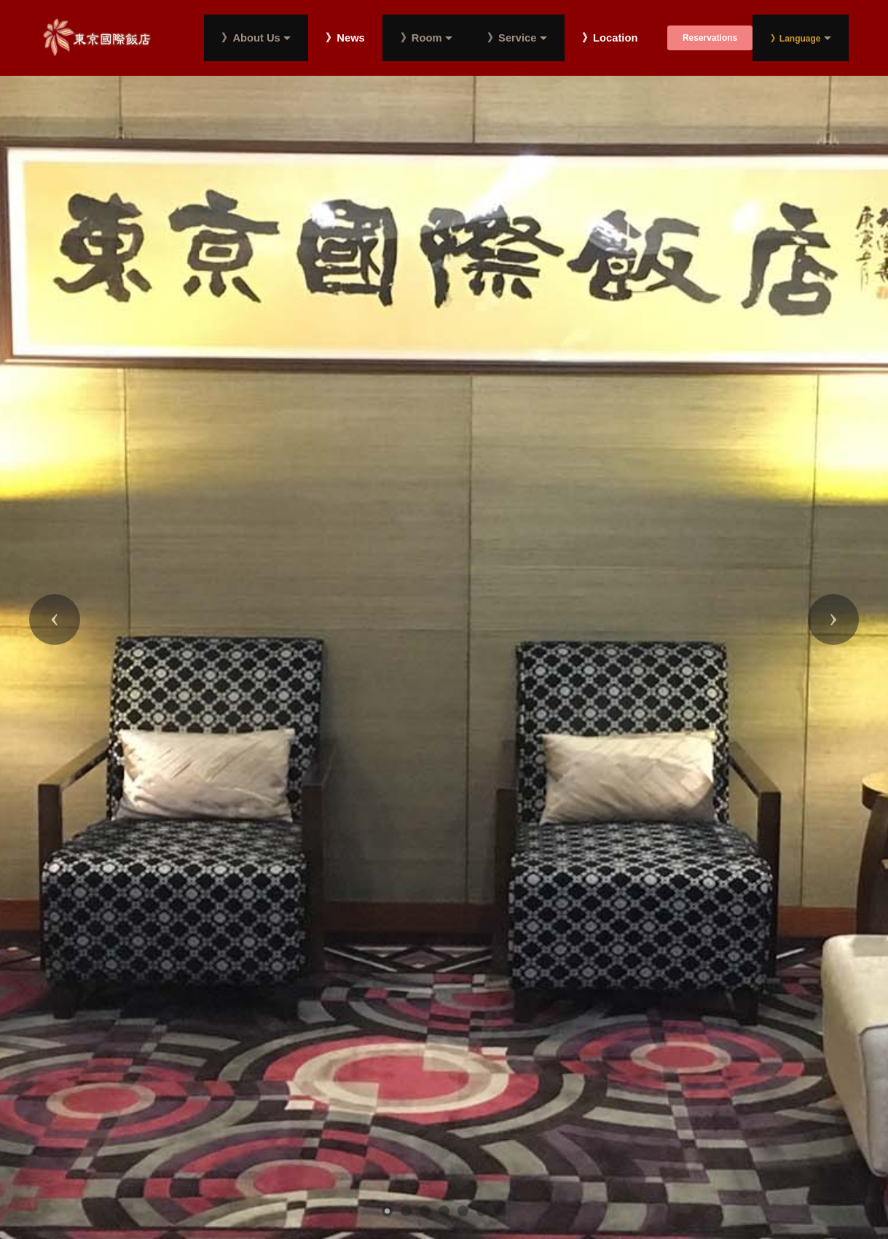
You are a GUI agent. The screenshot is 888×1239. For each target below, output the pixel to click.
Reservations (710, 38)
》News (345, 38)
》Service (511, 38)
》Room (421, 38)
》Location (609, 38)
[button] (54, 619)
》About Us (250, 38)
